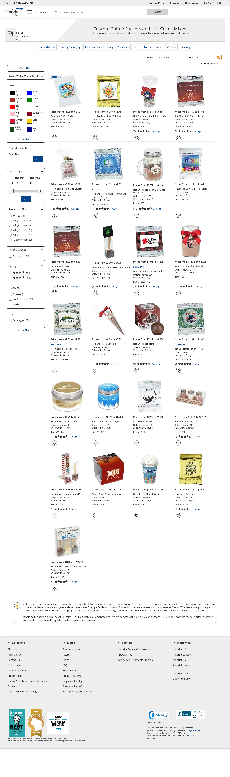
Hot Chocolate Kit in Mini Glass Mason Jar (149, 191)
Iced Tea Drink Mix (142, 421)
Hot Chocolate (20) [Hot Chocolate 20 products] (22, 299)
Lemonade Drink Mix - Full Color (190, 188)
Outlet (220, 3)
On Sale (208, 3)
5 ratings (75, 209)
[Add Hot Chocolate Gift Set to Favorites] (178, 443)
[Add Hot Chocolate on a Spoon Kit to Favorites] (54, 515)
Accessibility (14, 654)
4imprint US (179, 649)
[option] (17, 93)
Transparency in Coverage (78, 692)
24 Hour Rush (156, 3)
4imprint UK (179, 660)
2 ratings (156, 364)
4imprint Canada (182, 654)
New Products (193, 3)
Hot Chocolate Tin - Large (105, 421)
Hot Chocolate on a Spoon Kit (66, 494)
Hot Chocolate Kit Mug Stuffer (66, 188)
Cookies (171, 47)
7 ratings (156, 131)
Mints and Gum (93, 47)
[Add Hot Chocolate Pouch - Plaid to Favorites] (136, 292)
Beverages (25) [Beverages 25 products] (20, 256)
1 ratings (197, 131)
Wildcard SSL (155, 714)
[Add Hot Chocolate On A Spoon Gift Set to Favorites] (54, 588)
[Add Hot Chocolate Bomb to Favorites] (136, 370)
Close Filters (26, 68)
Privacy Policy (15, 676)
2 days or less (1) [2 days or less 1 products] (21, 220)
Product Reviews (72, 675)
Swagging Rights (72, 686)
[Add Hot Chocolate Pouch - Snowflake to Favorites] (95, 215)
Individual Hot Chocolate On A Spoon (111, 267)
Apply (38, 159)
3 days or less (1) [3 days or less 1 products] (21, 225)
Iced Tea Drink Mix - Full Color (107, 116)
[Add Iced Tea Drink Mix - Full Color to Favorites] (95, 137)
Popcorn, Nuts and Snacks (148, 47)
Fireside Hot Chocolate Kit (146, 494)
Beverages (186, 47)
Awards (67, 654)
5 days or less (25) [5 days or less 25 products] (22, 230)
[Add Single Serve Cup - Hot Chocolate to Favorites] (95, 515)
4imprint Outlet (181, 673)
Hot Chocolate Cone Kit (104, 343)
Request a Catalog (73, 681)
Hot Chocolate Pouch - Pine (65, 348)
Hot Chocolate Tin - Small (64, 421)
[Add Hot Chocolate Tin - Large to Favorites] (95, 443)
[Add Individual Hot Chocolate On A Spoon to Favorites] (95, 292)
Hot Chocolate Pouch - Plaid (147, 271)
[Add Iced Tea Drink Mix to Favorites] (136, 443)
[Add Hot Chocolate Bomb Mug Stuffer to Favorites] (136, 137)
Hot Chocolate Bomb (144, 343)
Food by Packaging (70, 47)
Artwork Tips (125, 654)
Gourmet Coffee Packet (63, 116)
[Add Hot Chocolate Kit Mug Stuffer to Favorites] (54, 215)
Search (157, 12)
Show (192, 57)
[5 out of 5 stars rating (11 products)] (25, 272)
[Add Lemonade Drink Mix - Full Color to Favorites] (178, 215)
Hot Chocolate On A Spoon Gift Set (69, 566)
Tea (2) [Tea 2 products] (16, 304)
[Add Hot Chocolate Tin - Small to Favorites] (54, 443)
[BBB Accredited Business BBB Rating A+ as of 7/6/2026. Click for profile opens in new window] (190, 706)
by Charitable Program (135, 660)
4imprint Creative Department (134, 649)
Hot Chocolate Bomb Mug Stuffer (150, 116)
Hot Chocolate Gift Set (186, 421)
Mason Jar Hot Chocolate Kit (189, 266)
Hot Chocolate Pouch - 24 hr (188, 116)
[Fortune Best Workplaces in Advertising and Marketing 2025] (16, 714)
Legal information (195, 721)
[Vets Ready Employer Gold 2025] (36, 714)
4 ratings (114, 209)
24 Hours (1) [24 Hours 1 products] (19, 215)
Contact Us (14, 660)
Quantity (14, 154)
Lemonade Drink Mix (184, 494)
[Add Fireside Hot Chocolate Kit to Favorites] (136, 515)
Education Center (72, 649)
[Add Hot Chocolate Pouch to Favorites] (54, 292)
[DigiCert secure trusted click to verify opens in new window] (159, 706)
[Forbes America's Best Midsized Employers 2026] (58, 714)
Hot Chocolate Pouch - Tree (188, 348)
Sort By (148, 57)
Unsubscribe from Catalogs (23, 692)
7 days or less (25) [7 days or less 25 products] (22, 235)
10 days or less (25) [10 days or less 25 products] (22, 239)
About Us (13, 649)
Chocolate (123, 47)
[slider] (11, 191)
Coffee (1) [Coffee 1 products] (17, 294)
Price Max (34, 177)
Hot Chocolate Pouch (61, 266)
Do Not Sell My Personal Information (28, 681)
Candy (109, 47)
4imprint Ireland (181, 665)
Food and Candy (46, 47)
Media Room (69, 670)
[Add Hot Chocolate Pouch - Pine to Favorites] (54, 370)
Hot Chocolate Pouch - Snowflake (109, 193)
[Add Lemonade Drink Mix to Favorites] (178, 515)
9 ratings (157, 209)
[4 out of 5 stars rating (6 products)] (25, 277)
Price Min (19, 177)
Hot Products (174, 3)
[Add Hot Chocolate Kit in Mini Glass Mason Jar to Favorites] (136, 215)
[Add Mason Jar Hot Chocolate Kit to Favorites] (178, 292)
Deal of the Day (181, 678)
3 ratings (198, 286)
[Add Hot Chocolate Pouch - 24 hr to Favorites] (178, 137)
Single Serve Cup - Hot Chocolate (109, 494)
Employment (14, 665)
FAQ (65, 665)
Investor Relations (18, 671)
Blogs (66, 660)
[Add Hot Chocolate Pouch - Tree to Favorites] (178, 370)
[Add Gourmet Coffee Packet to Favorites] (54, 137)
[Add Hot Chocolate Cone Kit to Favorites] (95, 370)
